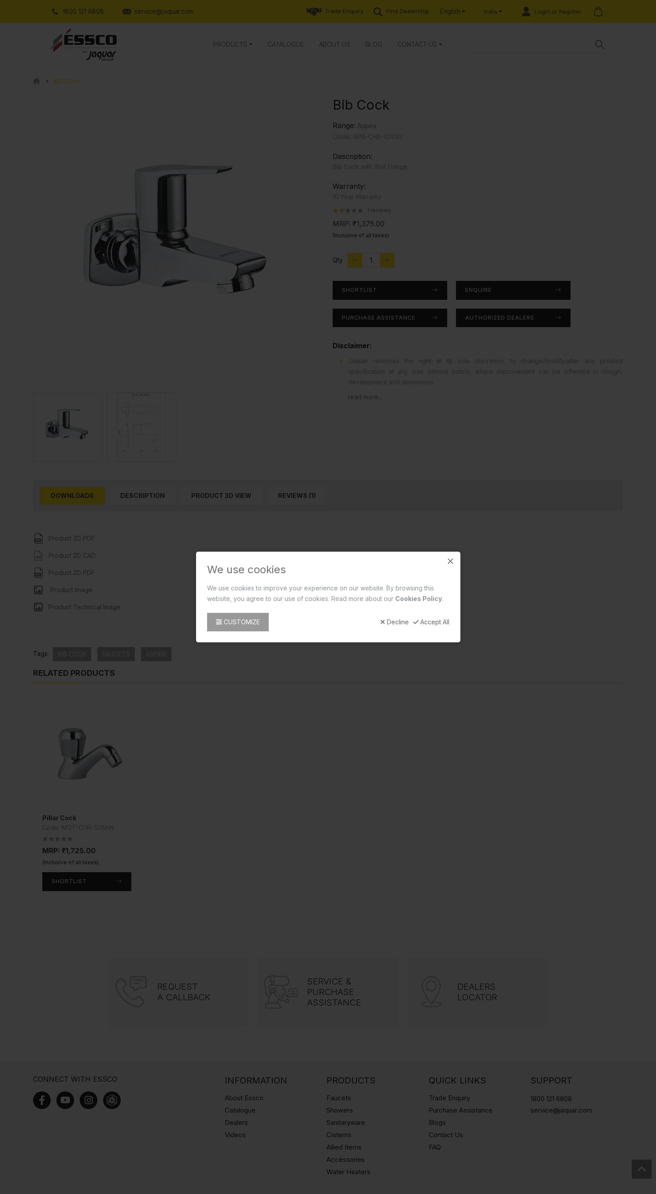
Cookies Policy (418, 598)
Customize (238, 622)
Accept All (431, 622)
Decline (394, 622)
